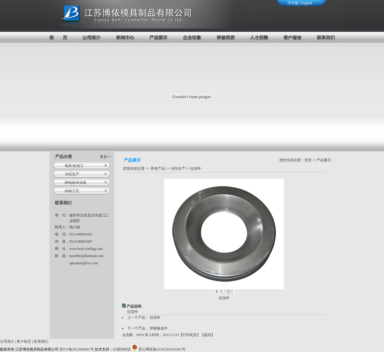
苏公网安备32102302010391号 (158, 349)
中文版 (293, 3)
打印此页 (189, 335)
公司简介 (7, 341)
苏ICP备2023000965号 (76, 349)
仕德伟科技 (122, 349)
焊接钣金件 (159, 328)
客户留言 (24, 341)
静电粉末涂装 (75, 183)
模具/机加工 (74, 166)
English (306, 3)
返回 (207, 335)
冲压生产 (72, 174)
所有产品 (158, 168)
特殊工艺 (72, 191)
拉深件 (224, 298)
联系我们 (41, 341)
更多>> (105, 157)
